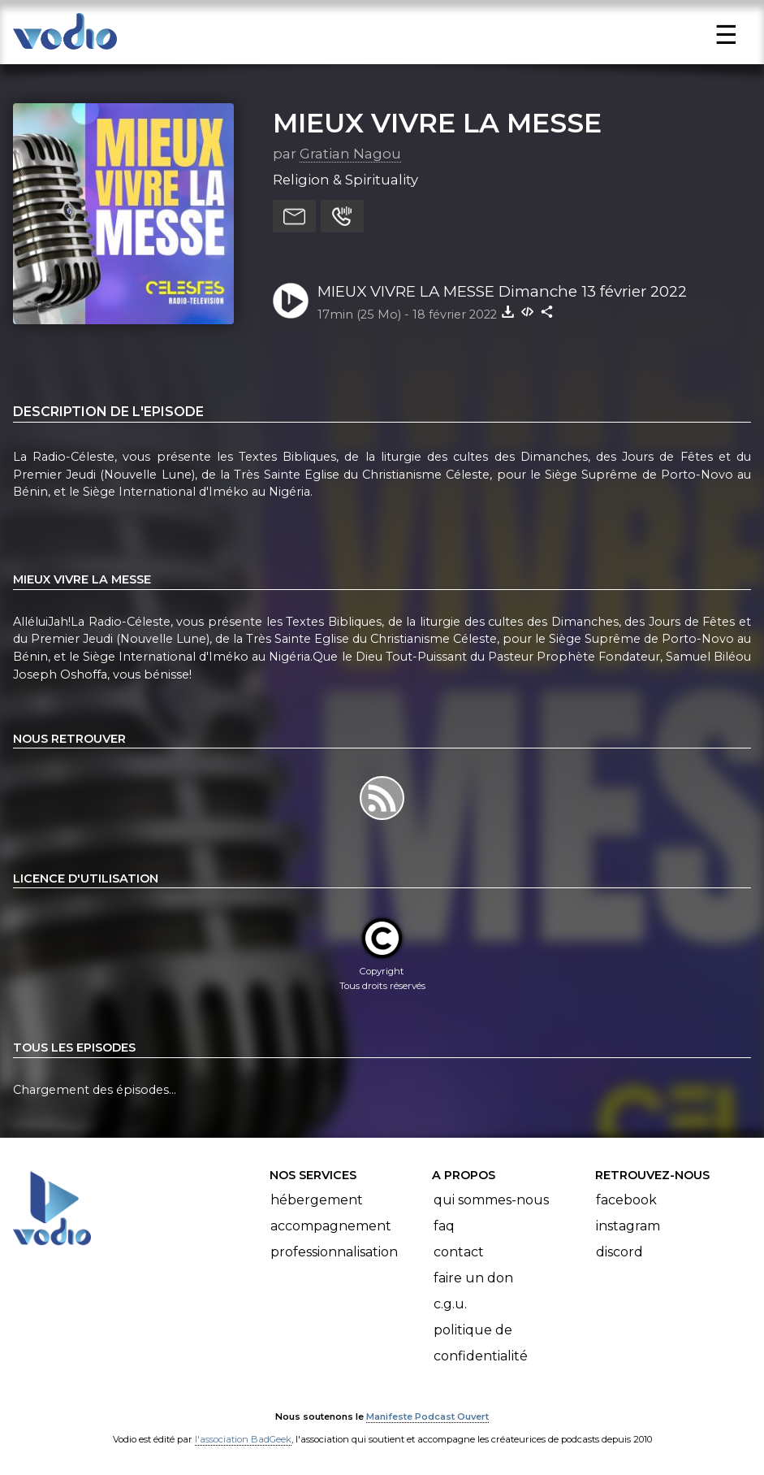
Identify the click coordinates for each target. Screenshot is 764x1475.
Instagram (628, 1226)
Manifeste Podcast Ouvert (427, 1416)
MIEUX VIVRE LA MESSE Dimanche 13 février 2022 (502, 291)
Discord (619, 1252)
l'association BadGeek (243, 1439)
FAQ (444, 1226)
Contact (459, 1252)
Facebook (626, 1200)
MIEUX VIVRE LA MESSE (437, 122)
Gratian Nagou (350, 153)
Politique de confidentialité (481, 1343)
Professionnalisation (334, 1252)
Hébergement (316, 1200)
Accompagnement (330, 1226)
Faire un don (473, 1278)
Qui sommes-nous (491, 1200)
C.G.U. (450, 1304)
